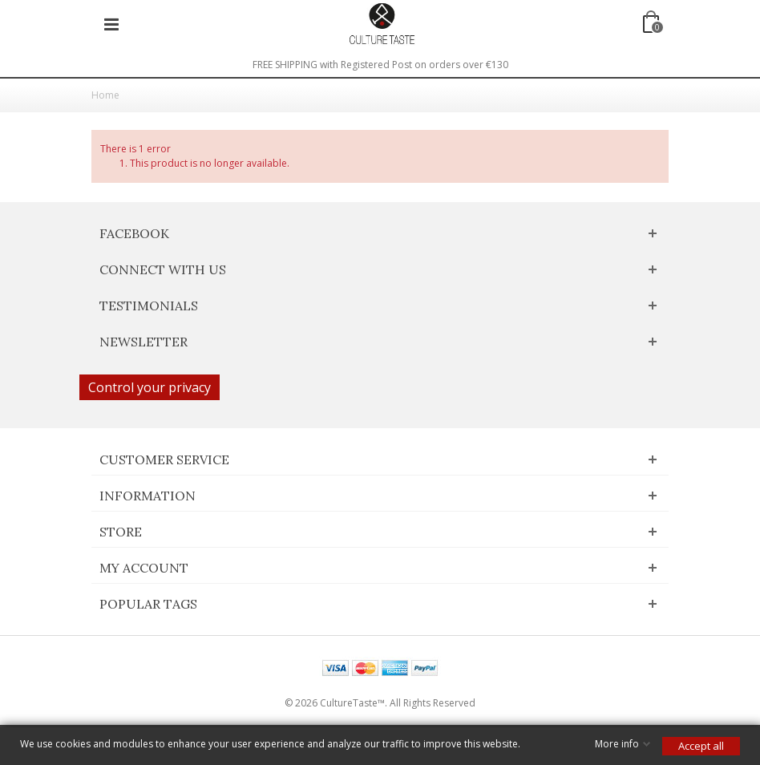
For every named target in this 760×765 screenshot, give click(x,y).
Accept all (701, 746)
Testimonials (148, 305)
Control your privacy (149, 387)
